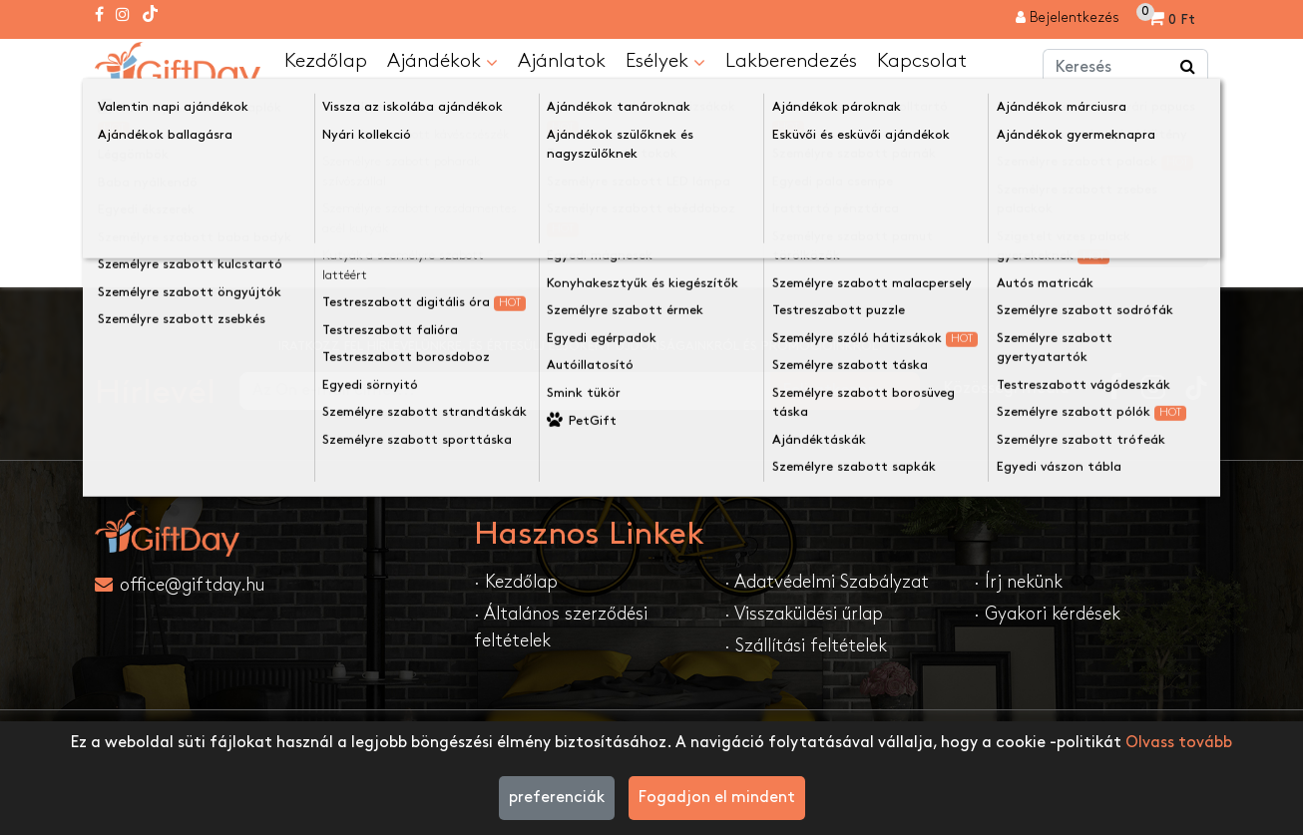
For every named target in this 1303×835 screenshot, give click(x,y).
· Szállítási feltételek (805, 645)
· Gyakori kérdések (1047, 614)
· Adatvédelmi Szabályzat (826, 582)
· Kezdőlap (516, 582)
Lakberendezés (791, 61)
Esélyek (665, 62)
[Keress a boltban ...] (1188, 68)
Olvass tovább (1178, 742)
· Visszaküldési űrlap (803, 614)
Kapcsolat (922, 61)
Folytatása (1153, 247)
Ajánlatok (562, 61)
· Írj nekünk (1018, 582)
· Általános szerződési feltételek (561, 627)
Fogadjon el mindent (717, 797)
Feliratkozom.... (845, 390)
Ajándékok (442, 62)
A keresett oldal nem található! (329, 113)
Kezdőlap (325, 61)
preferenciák (557, 797)
